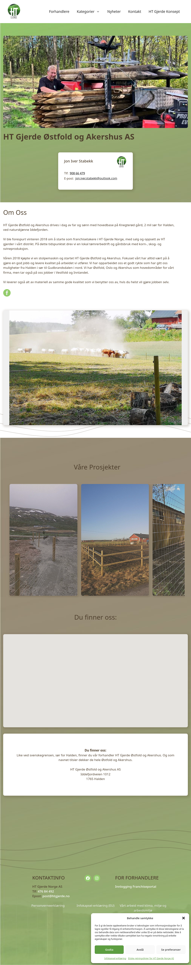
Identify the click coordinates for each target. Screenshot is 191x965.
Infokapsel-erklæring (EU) (96, 905)
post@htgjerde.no (56, 896)
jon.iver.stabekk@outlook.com (96, 178)
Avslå (140, 949)
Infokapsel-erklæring (115, 958)
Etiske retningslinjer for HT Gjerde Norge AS (151, 958)
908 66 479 (77, 173)
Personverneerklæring (48, 905)
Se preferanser (171, 949)
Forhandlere (59, 11)
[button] (183, 918)
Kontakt (134, 11)
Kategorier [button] (90, 11)
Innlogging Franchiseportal (135, 886)
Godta (109, 949)
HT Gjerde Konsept (164, 11)
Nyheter (114, 11)
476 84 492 (46, 891)
